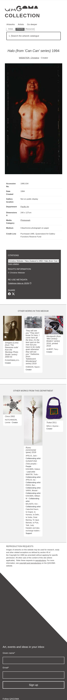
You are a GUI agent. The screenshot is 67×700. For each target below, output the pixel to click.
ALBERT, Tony (52, 349)
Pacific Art (25, 207)
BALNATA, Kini (31, 504)
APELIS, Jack (31, 456)
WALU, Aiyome (52, 426)
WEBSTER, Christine (29, 58)
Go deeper (32, 24)
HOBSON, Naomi (32, 367)
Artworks (10, 24)
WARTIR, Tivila (32, 474)
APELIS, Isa (30, 480)
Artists (21, 24)
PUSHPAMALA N (12, 360)
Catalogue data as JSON (18, 283)
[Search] (33, 36)
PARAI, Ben (30, 485)
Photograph (25, 220)
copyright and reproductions (30, 563)
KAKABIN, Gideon (33, 469)
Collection (22, 15)
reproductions (40, 560)
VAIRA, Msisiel (31, 490)
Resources (30, 29)
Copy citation (13, 264)
